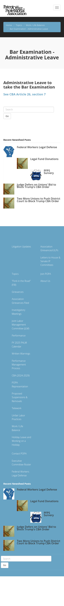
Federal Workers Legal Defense (37, 147)
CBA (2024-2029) (21, 375)
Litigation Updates (21, 246)
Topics (19, 25)
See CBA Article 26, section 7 (24, 94)
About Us (45, 281)
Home (9, 25)
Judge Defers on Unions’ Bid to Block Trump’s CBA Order (36, 186)
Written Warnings (21, 353)
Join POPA (45, 273)
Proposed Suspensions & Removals (19, 397)
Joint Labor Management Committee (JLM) (20, 324)
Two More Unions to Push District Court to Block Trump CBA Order (38, 200)
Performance (19, 335)
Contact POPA (19, 453)
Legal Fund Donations (44, 159)
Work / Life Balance (35, 25)
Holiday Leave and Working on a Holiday (21, 441)
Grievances (17, 291)
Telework (16, 408)
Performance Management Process (19, 364)
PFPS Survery (49, 172)
